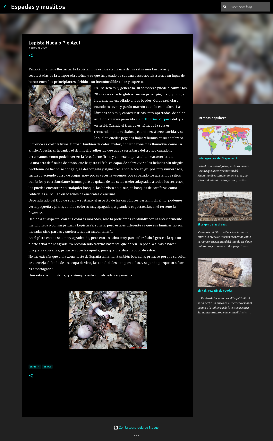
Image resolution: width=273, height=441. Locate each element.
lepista (34, 366)
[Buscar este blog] (249, 7)
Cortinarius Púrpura (155, 119)
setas (47, 366)
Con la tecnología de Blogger (136, 427)
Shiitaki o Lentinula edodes (215, 290)
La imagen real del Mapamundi (217, 158)
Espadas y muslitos (38, 6)
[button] (31, 55)
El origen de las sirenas (212, 224)
